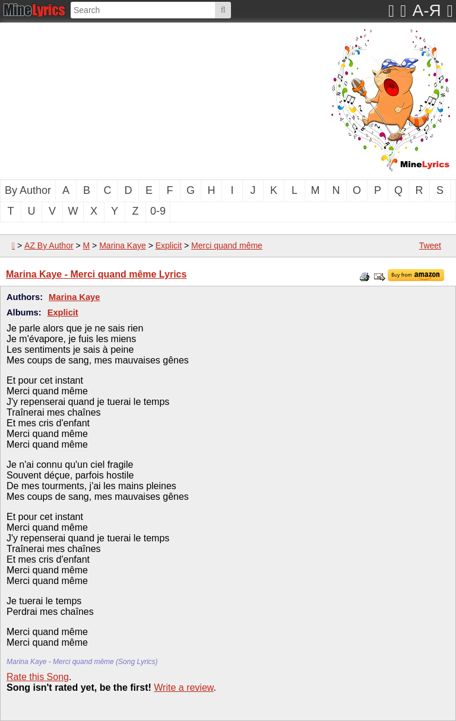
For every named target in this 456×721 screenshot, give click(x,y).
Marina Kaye (122, 245)
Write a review (183, 687)
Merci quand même (226, 245)
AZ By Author (48, 245)
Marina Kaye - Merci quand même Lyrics (96, 274)
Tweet (430, 245)
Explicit (169, 245)
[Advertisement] (121, 99)
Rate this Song (38, 677)
